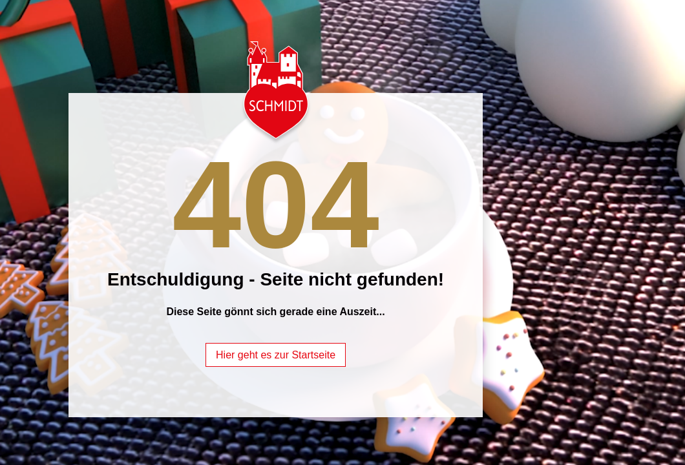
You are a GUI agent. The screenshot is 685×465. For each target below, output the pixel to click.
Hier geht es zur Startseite (275, 354)
